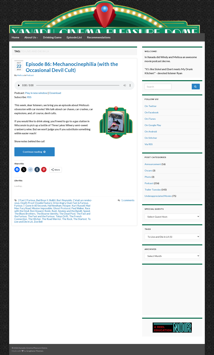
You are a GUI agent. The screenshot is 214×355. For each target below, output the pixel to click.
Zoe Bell (38, 221)
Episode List (74, 37)
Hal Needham (55, 205)
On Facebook (151, 112)
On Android (151, 131)
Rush (54, 211)
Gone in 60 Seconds (36, 205)
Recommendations (99, 37)
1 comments (127, 200)
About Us (31, 37)
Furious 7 (19, 205)
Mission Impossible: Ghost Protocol (51, 208)
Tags (148, 229)
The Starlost (80, 219)
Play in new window (36, 92)
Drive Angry (59, 203)
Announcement (153, 164)
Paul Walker (77, 208)
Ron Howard (36, 211)
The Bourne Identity (47, 213)
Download (55, 92)
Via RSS (149, 144)
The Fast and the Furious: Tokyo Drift (48, 216)
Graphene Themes (34, 351)
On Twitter (150, 106)
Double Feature (43, 203)
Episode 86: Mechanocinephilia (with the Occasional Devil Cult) (72, 67)
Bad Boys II (42, 200)
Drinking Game (52, 37)
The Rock (67, 219)
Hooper (67, 205)
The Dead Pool (67, 213)
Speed (86, 211)
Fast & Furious (80, 203)
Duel (69, 203)
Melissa (20, 75)
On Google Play (153, 125)
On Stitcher (151, 137)
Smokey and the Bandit (70, 211)
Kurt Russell (78, 205)
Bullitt (52, 200)
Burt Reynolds (64, 200)
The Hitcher (34, 219)
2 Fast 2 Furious (26, 200)
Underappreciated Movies (158, 195)
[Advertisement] (172, 289)
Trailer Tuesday (153, 189)
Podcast (30, 75)
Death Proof (27, 203)
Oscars (148, 170)
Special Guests (154, 209)
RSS (29, 97)
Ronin (47, 211)
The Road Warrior (51, 219)
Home (15, 37)
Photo (148, 176)
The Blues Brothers (24, 213)
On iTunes (150, 118)
